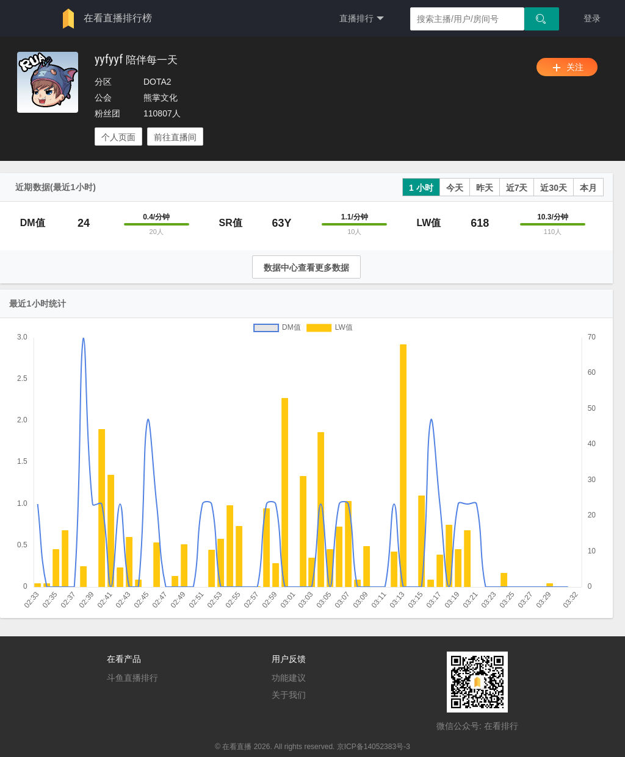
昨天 (484, 188)
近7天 (517, 188)
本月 (588, 188)
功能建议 (289, 678)
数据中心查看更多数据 (306, 267)
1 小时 (421, 188)
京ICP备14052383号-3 (373, 746)
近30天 (553, 188)
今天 (454, 188)
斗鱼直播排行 (132, 678)
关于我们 (289, 695)
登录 (592, 18)
